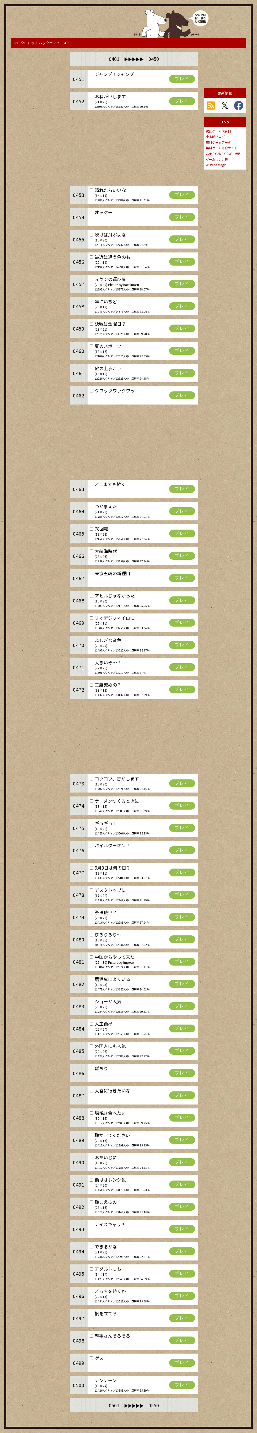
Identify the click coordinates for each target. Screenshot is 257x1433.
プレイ (182, 78)
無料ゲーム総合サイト (221, 148)
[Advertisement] (37, 78)
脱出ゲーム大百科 (218, 131)
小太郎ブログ (215, 136)
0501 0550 (134, 1405)
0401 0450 (134, 58)
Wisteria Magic (216, 165)
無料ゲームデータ (218, 142)
